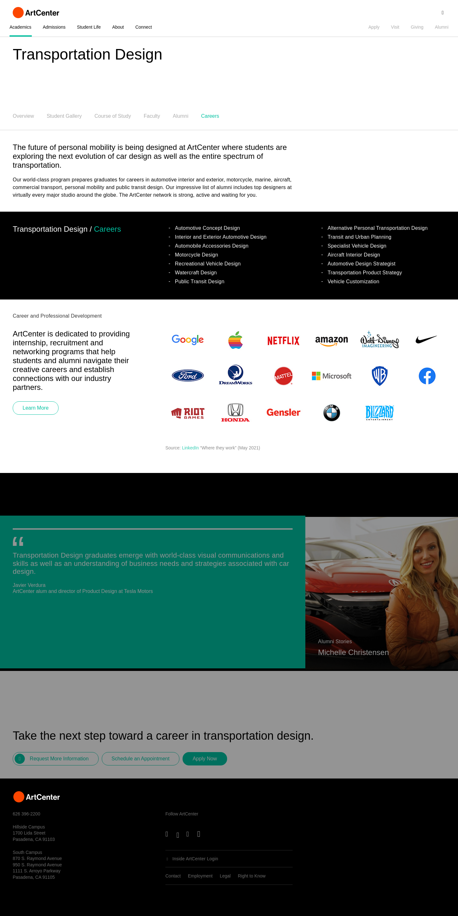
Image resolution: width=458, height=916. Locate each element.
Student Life (89, 27)
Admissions (54, 27)
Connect (143, 27)
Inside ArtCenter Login (195, 858)
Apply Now (205, 761)
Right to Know (252, 875)
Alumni (441, 27)
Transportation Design (87, 54)
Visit (395, 27)
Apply (373, 27)
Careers (210, 116)
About (118, 27)
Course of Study (112, 116)
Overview (23, 116)
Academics (20, 27)
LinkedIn (190, 447)
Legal (225, 875)
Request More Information (59, 761)
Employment (200, 875)
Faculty (152, 116)
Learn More (36, 408)
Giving (417, 27)
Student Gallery (64, 116)
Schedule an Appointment (141, 761)
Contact (173, 875)
